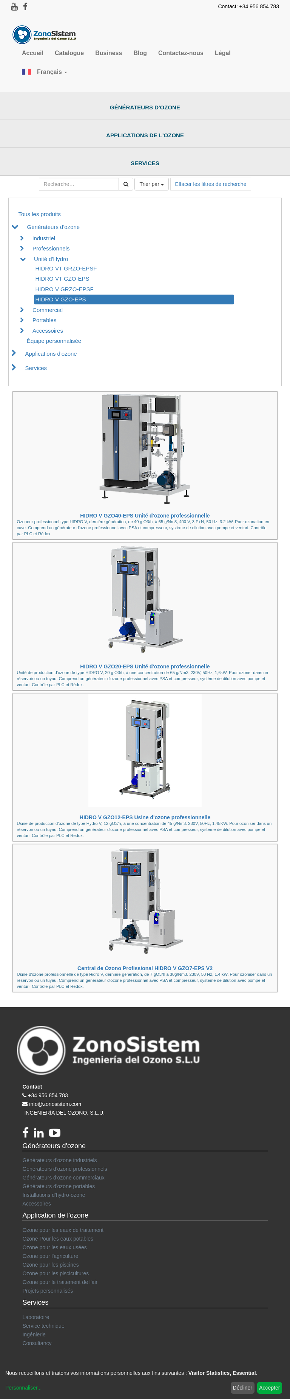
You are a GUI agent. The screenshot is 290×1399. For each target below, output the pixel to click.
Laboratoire (35, 1317)
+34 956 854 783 (48, 1095)
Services (145, 163)
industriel (43, 238)
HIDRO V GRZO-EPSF (64, 289)
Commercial (47, 310)
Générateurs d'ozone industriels (59, 1160)
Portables (44, 320)
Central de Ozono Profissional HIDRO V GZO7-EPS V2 (145, 968)
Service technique (43, 1326)
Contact (32, 1087)
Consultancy (36, 1343)
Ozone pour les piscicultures (55, 1273)
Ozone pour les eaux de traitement (62, 1230)
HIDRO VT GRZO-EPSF (66, 268)
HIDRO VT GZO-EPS (62, 278)
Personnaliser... (23, 1388)
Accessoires (47, 330)
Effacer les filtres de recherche (211, 184)
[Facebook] (28, 1135)
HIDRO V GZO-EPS (60, 299)
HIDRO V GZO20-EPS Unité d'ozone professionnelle (145, 666)
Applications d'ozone (51, 353)
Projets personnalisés (47, 1291)
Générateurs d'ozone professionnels (64, 1169)
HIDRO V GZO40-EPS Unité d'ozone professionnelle (145, 516)
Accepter (269, 1388)
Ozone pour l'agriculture (50, 1256)
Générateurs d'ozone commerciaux (63, 1178)
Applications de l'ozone (145, 135)
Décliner (242, 1388)
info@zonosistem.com (55, 1104)
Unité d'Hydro (51, 259)
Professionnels (50, 248)
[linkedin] (41, 1135)
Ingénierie (34, 1334)
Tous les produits (39, 214)
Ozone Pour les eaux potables (57, 1239)
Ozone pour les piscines (50, 1265)
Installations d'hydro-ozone (53, 1195)
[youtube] (56, 1135)
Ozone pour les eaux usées (54, 1247)
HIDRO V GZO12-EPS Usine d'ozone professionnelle (145, 817)
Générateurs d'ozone (145, 107)
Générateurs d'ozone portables (58, 1186)
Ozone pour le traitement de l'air (59, 1282)
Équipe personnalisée (54, 341)
